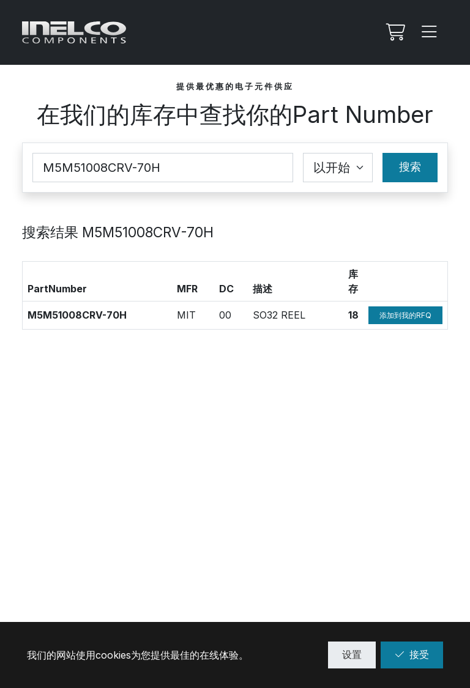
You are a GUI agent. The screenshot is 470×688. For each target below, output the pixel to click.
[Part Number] (162, 167)
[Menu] (429, 32)
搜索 (410, 166)
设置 (352, 654)
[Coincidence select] (338, 167)
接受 (412, 654)
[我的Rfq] (394, 32)
